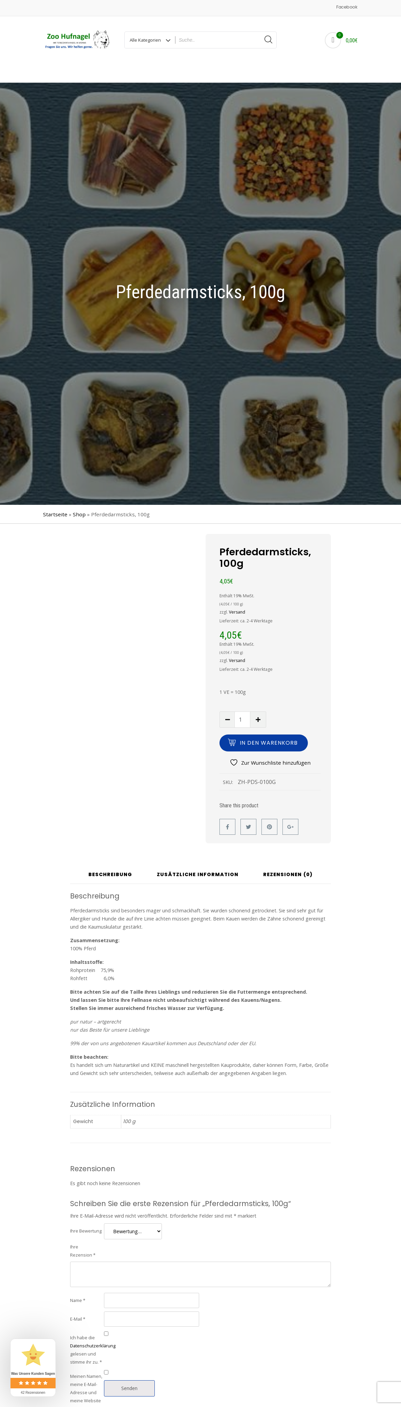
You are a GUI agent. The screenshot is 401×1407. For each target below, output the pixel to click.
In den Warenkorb (269, 724)
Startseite (55, 496)
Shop (79, 496)
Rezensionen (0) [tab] (288, 857)
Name (77, 1282)
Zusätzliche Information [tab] (197, 857)
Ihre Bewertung (86, 1212)
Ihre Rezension (83, 1232)
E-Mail (77, 1301)
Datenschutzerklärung (92, 1327)
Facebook (346, 7)
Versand (237, 594)
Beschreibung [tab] (110, 857)
